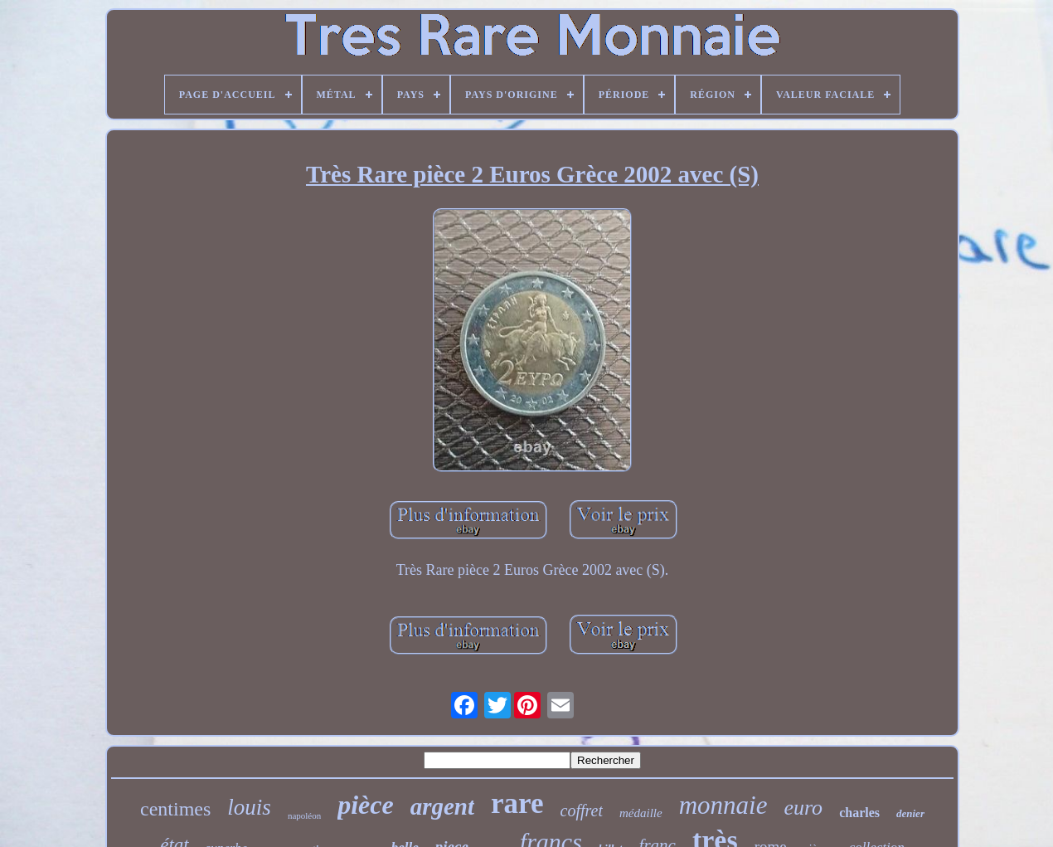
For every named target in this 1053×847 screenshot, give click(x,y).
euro (803, 808)
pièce (365, 805)
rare (517, 803)
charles (859, 813)
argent (442, 806)
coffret (581, 810)
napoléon (304, 815)
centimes (175, 809)
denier (910, 813)
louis (249, 807)
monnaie (723, 805)
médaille (640, 813)
